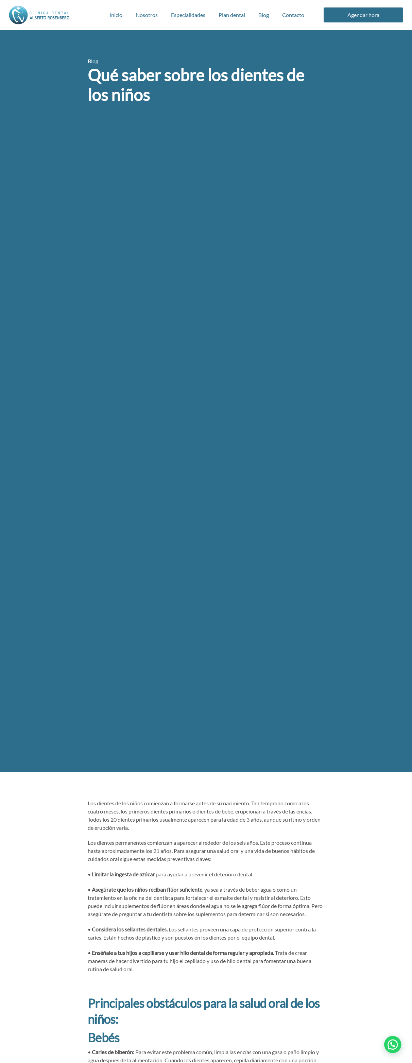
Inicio (115, 15)
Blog (263, 15)
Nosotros (147, 15)
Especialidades (188, 15)
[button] (395, 1050)
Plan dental (232, 15)
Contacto (293, 15)
